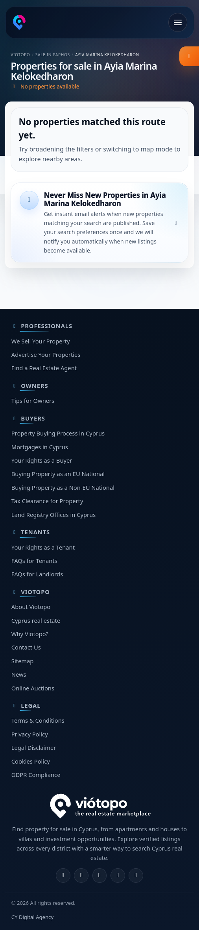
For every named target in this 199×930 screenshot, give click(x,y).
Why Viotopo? (29, 634)
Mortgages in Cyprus (39, 447)
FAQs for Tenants (34, 561)
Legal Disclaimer (33, 747)
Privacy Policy (29, 734)
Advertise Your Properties (46, 354)
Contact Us (26, 647)
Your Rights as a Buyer (41, 460)
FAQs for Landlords (37, 574)
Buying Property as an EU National (58, 474)
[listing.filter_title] (189, 56)
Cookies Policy (30, 761)
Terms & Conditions (37, 720)
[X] (99, 875)
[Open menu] (177, 22)
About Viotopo (30, 607)
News (18, 674)
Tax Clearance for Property (47, 501)
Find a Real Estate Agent (44, 368)
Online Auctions (32, 688)
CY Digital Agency (32, 917)
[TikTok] (136, 875)
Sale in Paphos (52, 54)
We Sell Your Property (40, 341)
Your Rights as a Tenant (43, 547)
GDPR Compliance (36, 775)
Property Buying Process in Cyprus (58, 433)
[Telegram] (118, 875)
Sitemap (22, 661)
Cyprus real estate (35, 620)
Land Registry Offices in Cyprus (53, 515)
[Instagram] (81, 875)
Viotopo (20, 54)
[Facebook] (63, 875)
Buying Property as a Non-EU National (62, 487)
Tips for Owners (32, 400)
